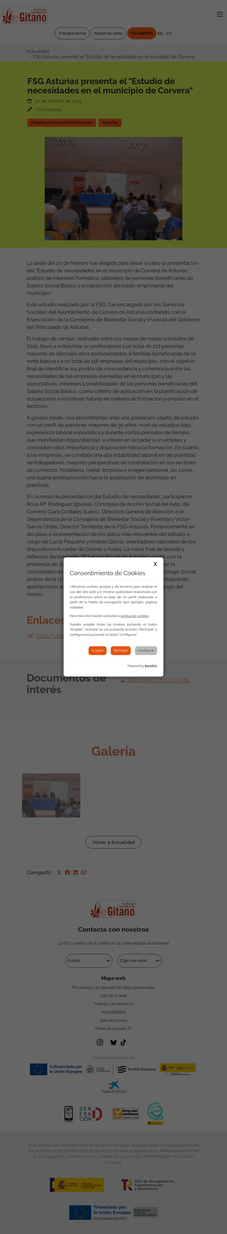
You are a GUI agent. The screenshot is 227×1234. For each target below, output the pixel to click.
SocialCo (151, 666)
